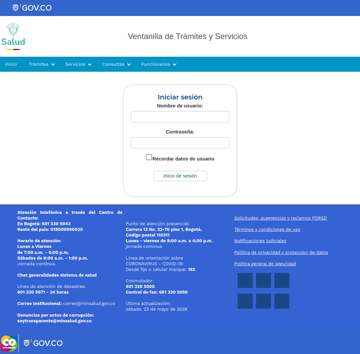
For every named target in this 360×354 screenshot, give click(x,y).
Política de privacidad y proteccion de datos (281, 252)
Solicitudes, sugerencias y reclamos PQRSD (280, 218)
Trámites (38, 64)
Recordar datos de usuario (183, 158)
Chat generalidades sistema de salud (57, 275)
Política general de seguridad (265, 263)
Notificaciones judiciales (260, 240)
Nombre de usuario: (180, 105)
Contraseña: (180, 131)
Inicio (11, 64)
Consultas (113, 64)
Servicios (75, 64)
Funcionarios (155, 64)
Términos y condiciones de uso (267, 229)
